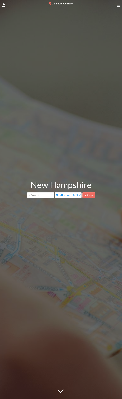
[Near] (68, 195)
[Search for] (40, 195)
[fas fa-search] (88, 195)
